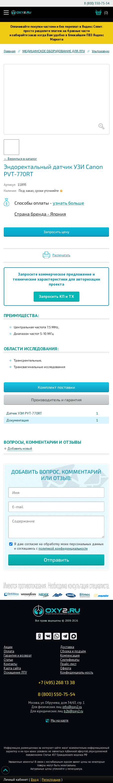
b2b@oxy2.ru (73, 711)
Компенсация (70, 655)
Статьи (8, 660)
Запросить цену (56, 232)
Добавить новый (19, 448)
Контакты (10, 664)
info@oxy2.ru (72, 707)
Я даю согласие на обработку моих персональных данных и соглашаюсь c (59, 546)
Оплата (9, 651)
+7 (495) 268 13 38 (56, 682)
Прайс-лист (68, 664)
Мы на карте (59, 720)
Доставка (67, 647)
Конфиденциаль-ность (76, 672)
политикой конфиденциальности (63, 548)
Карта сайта (12, 668)
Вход (35, 779)
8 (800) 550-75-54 (96, 3)
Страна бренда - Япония (40, 214)
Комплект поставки (56, 387)
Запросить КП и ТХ (56, 296)
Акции (8, 647)
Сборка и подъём (73, 651)
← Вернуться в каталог (20, 159)
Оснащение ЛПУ (15, 672)
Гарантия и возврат (18, 655)
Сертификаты (69, 660)
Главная (9, 51)
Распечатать (61, 255)
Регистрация (51, 779)
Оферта (65, 668)
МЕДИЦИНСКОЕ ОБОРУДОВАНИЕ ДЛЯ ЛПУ (53, 51)
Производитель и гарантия (56, 399)
